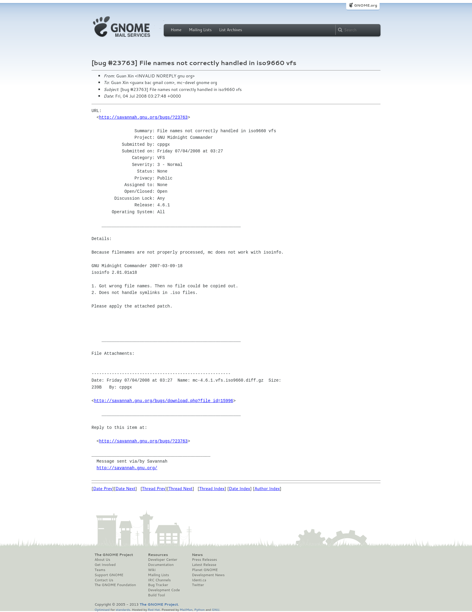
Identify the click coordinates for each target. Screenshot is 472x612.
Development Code (164, 590)
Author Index (267, 489)
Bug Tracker (158, 584)
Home (176, 30)
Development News (208, 575)
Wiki (152, 569)
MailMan (186, 609)
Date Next (125, 489)
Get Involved (105, 564)
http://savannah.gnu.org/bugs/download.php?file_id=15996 (163, 401)
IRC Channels (159, 580)
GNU (215, 609)
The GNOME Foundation (115, 584)
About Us (102, 559)
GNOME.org (365, 5)
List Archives (230, 30)
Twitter (198, 584)
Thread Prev (154, 489)
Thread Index (212, 489)
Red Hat (154, 609)
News (197, 554)
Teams (100, 569)
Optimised (102, 609)
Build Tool (156, 595)
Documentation (161, 564)
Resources (158, 554)
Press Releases (204, 559)
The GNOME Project (114, 554)
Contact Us (104, 580)
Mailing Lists (200, 30)
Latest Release (204, 564)
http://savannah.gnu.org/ (127, 468)
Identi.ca (199, 580)
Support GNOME (109, 575)
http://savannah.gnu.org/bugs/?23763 (143, 117)
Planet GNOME (205, 569)
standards (123, 609)
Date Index (239, 489)
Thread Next (181, 489)
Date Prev (102, 489)
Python (199, 609)
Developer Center (162, 559)
